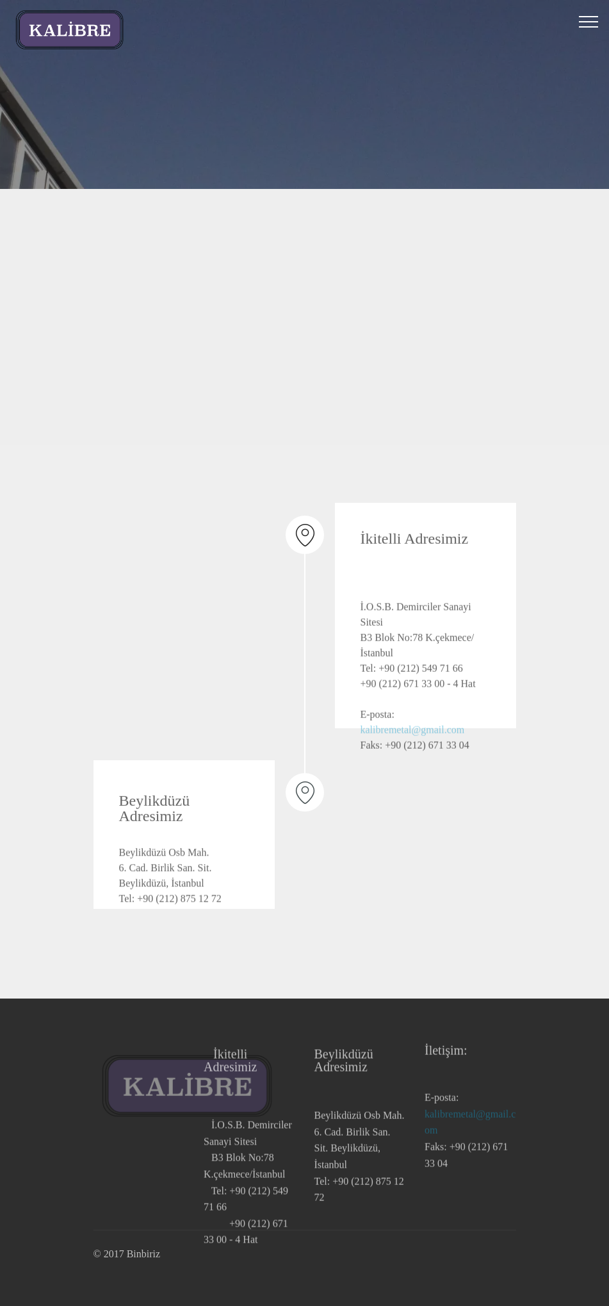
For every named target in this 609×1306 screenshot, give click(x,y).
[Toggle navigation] (589, 21)
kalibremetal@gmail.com (413, 754)
